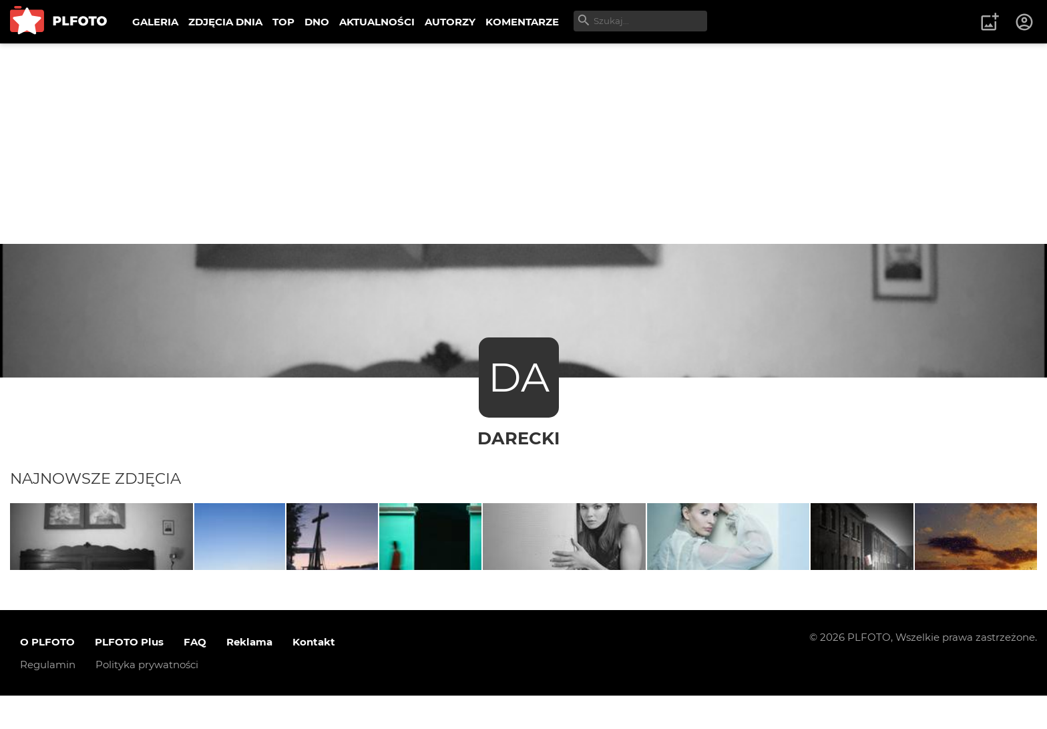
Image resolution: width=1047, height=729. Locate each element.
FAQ (195, 674)
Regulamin (47, 697)
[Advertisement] (523, 143)
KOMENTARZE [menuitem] (522, 21)
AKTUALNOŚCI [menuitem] (377, 21)
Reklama (249, 674)
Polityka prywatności (146, 697)
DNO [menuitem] (316, 21)
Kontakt (313, 674)
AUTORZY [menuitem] (450, 21)
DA (519, 377)
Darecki (518, 438)
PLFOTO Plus (129, 674)
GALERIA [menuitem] (155, 21)
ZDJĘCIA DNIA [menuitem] (225, 21)
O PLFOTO (47, 674)
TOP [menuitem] (283, 21)
